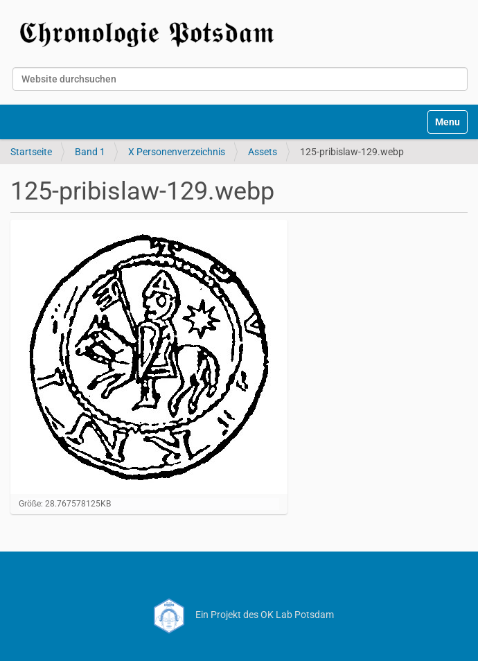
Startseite (31, 151)
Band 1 (90, 151)
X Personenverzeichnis (176, 151)
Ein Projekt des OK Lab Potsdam (239, 614)
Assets (262, 151)
